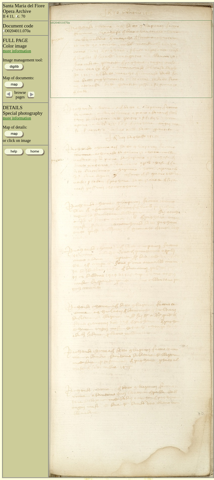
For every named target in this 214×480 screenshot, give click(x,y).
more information (17, 51)
